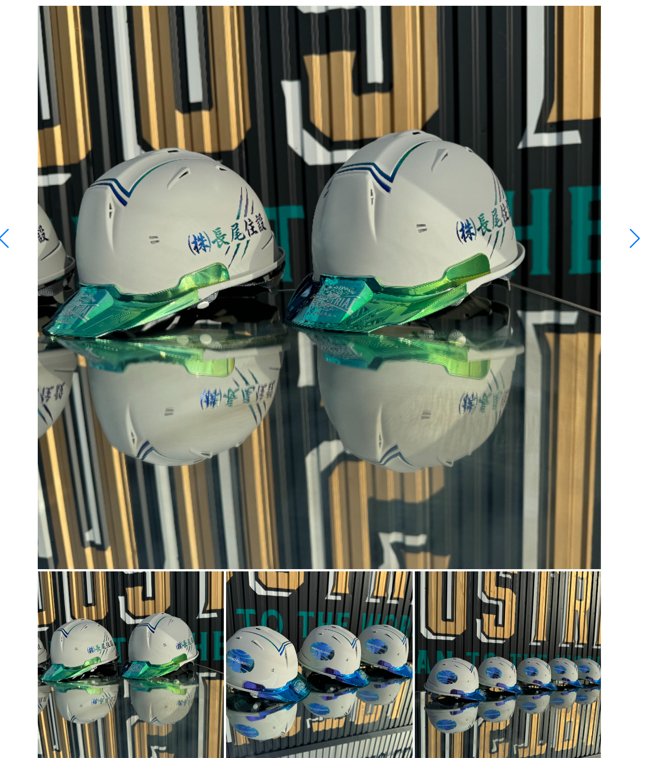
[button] (635, 238)
